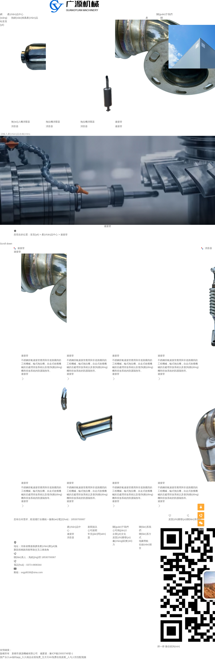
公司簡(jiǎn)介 (120, 530)
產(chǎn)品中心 (15, 14)
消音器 (70, 537)
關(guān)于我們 (164, 14)
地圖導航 (143, 541)
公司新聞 (92, 530)
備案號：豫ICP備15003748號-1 (56, 653)
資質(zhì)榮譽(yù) (163, 52)
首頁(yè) (34, 234)
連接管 (64, 234)
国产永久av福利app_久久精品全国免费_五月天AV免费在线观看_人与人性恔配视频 (43, 657)
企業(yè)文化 (163, 40)
